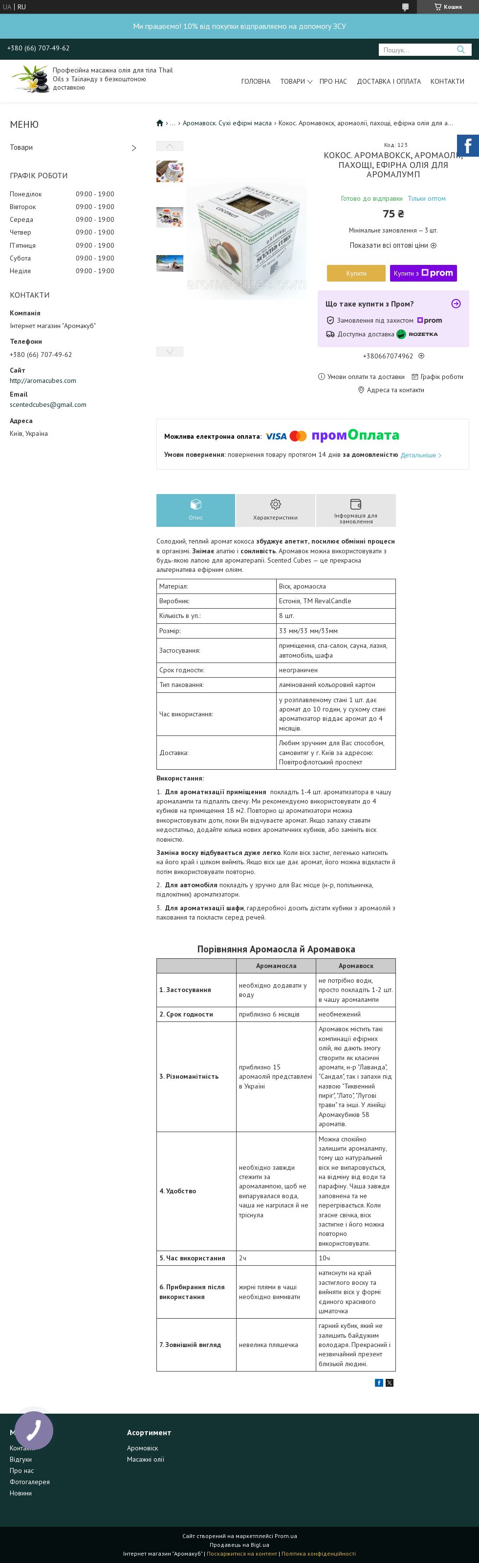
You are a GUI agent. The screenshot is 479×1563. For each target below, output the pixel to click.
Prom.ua (286, 1535)
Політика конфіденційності (319, 1553)
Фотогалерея (30, 1481)
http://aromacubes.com (43, 380)
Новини (21, 1493)
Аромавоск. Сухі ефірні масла (227, 122)
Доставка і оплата (389, 81)
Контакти (447, 81)
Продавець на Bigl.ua (239, 1544)
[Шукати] (461, 50)
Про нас (333, 81)
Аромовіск (142, 1448)
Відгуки (21, 1459)
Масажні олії (145, 1459)
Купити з (423, 273)
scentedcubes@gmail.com (48, 404)
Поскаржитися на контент (242, 1553)
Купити (357, 273)
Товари (292, 81)
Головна (255, 81)
